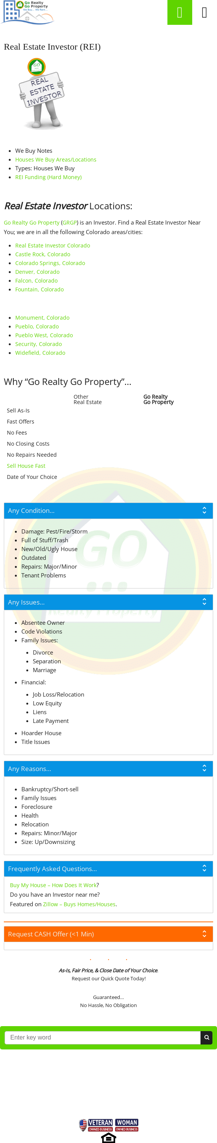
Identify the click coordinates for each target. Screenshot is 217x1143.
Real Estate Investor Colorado (52, 245)
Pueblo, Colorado (37, 326)
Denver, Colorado (37, 271)
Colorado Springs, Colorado (50, 263)
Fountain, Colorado (39, 289)
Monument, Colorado (42, 317)
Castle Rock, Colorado (42, 254)
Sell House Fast (26, 465)
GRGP (70, 222)
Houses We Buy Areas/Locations (55, 159)
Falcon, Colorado (36, 280)
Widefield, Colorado (40, 352)
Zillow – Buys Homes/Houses (79, 904)
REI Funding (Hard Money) (48, 177)
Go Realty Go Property (31, 222)
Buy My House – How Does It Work (53, 885)
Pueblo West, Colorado (44, 335)
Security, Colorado (38, 344)
